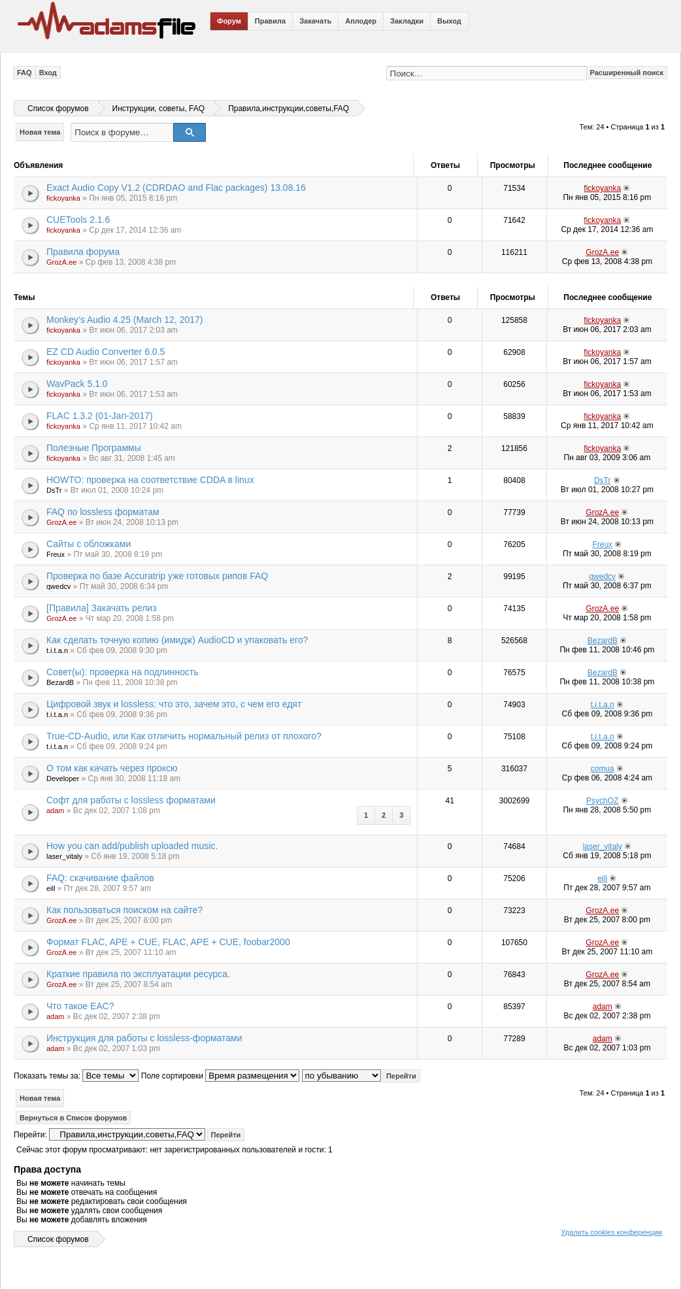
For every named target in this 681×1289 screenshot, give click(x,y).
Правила (270, 21)
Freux (55, 554)
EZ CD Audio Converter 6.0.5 (105, 351)
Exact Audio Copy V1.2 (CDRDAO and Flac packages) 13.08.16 (176, 187)
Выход (449, 21)
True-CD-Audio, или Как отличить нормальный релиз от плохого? (184, 736)
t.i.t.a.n (57, 650)
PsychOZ (602, 800)
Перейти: (30, 1134)
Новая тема (40, 132)
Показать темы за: (76, 1075)
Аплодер (360, 21)
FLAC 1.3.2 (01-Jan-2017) (99, 415)
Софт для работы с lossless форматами (131, 800)
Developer (62, 778)
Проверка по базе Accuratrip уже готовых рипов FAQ (157, 576)
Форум (229, 21)
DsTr (53, 490)
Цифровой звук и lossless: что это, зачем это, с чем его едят (173, 704)
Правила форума (83, 251)
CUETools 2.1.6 (78, 219)
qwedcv (58, 586)
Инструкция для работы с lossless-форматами (144, 1038)
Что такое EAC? (80, 1006)
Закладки (407, 21)
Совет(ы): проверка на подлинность (122, 672)
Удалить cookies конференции (611, 1232)
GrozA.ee (61, 262)
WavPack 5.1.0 (77, 383)
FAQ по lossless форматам (102, 512)
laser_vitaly (64, 856)
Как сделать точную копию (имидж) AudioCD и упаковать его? (177, 640)
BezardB (603, 640)
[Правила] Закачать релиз (101, 608)
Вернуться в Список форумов (73, 1118)
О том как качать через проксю (111, 768)
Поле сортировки (220, 1075)
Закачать (315, 21)
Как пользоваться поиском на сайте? (124, 910)
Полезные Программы (93, 448)
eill (50, 888)
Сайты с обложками (88, 544)
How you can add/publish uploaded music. (132, 846)
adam (55, 810)
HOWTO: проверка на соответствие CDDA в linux (150, 480)
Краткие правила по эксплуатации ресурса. (138, 974)
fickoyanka (63, 198)
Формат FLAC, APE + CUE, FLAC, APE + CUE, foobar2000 (168, 942)
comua (602, 768)
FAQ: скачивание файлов (100, 878)
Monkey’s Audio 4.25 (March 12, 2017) (124, 319)
